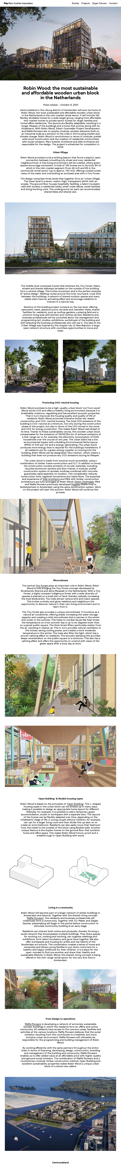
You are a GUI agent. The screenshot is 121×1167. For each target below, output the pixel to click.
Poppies (75, 484)
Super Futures (99, 3)
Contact (113, 3)
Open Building (75, 803)
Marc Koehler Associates (20, 3)
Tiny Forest (42, 585)
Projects (85, 3)
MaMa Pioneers (35, 918)
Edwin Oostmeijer (84, 481)
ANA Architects (51, 479)
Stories (75, 3)
